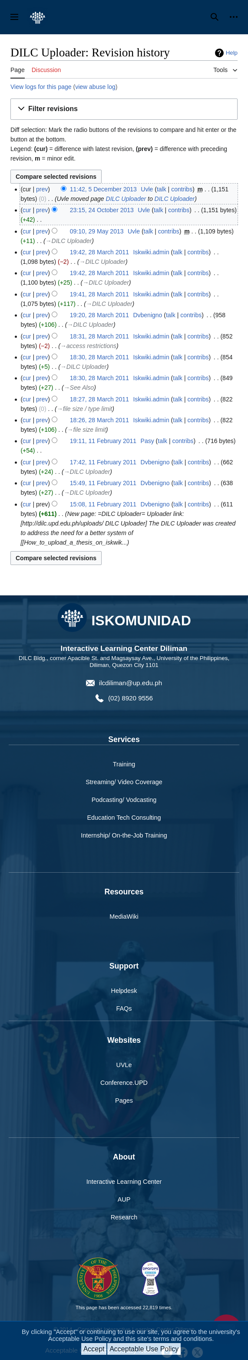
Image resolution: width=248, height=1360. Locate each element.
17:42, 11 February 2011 (103, 462)
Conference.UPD (124, 1082)
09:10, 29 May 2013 (97, 231)
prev (42, 189)
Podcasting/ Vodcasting (124, 799)
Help (232, 52)
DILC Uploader (126, 198)
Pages (124, 1100)
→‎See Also (79, 387)
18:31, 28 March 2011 (99, 336)
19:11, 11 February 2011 (103, 440)
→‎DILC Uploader (69, 240)
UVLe (124, 1064)
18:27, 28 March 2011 (99, 399)
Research (124, 1217)
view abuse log (95, 86)
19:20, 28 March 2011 (99, 315)
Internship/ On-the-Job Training (124, 835)
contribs (181, 189)
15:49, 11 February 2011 (103, 483)
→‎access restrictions (88, 345)
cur (27, 210)
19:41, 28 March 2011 (99, 294)
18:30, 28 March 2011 (99, 357)
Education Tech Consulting (124, 817)
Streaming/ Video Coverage (124, 782)
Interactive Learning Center (124, 1181)
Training (124, 764)
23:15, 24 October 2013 (102, 210)
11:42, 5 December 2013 (103, 189)
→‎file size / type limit (84, 408)
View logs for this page (41, 86)
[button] (124, 109)
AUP (124, 1199)
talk (161, 189)
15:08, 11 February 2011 (103, 504)
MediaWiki (123, 916)
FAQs (124, 1008)
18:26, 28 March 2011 (99, 420)
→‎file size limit (86, 429)
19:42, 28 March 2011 (99, 252)
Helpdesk (124, 990)
